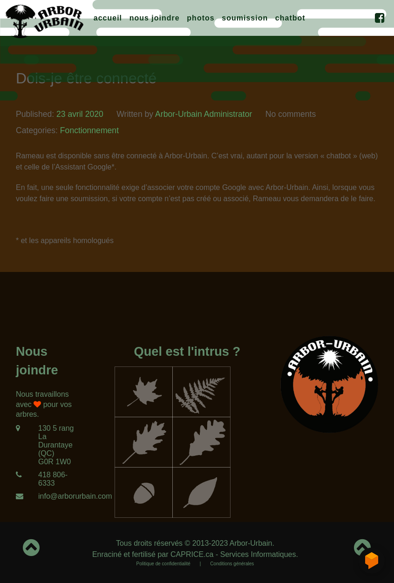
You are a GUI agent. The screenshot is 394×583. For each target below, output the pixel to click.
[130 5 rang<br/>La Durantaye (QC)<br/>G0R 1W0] (49, 445)
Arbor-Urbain (251, 543)
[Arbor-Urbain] (44, 20)
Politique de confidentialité (163, 563)
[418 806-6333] (49, 479)
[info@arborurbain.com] (49, 496)
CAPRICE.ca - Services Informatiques (233, 554)
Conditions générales (232, 563)
